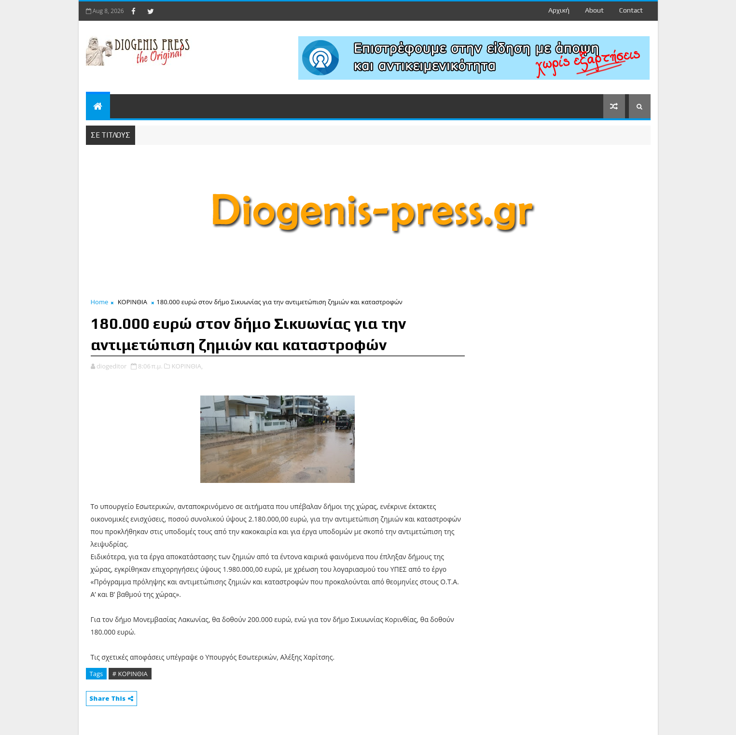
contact (631, 10)
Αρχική (558, 10)
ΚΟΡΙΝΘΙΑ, (187, 366)
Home (100, 301)
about (594, 10)
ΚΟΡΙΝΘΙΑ (132, 301)
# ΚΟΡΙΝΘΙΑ (130, 673)
